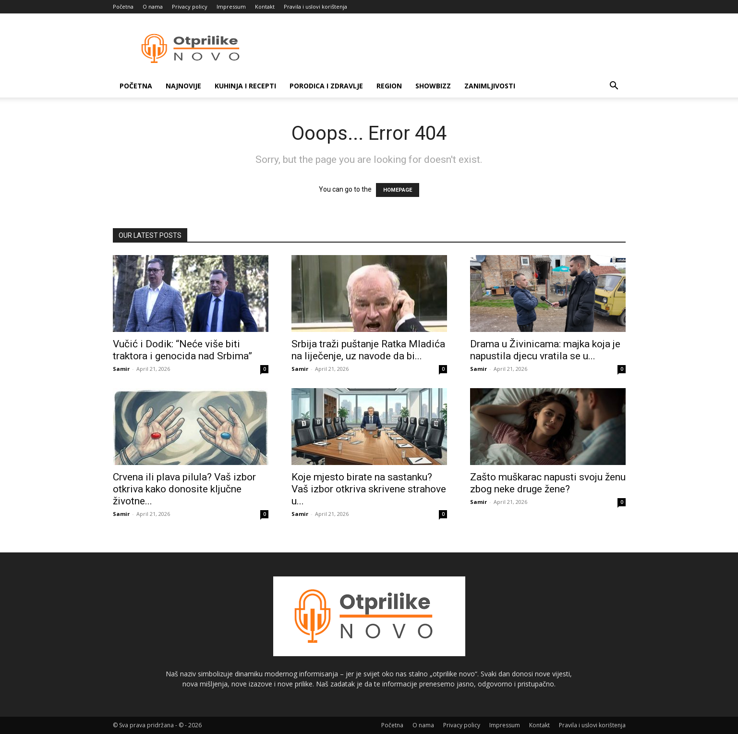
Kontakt (265, 6)
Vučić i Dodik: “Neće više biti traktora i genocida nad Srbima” (182, 350)
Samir (121, 368)
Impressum (231, 6)
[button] (614, 86)
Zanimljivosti (489, 85)
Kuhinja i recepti (245, 85)
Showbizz (433, 85)
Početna (123, 6)
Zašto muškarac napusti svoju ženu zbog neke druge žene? (548, 483)
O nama (153, 6)
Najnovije (183, 85)
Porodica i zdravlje (326, 85)
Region (389, 85)
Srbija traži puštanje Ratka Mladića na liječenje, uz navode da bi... (368, 350)
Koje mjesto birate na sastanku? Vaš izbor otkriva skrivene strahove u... (368, 489)
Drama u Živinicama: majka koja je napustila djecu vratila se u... (545, 350)
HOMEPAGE (397, 190)
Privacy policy (189, 6)
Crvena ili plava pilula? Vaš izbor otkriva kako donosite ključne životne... (184, 489)
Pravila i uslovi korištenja (315, 6)
